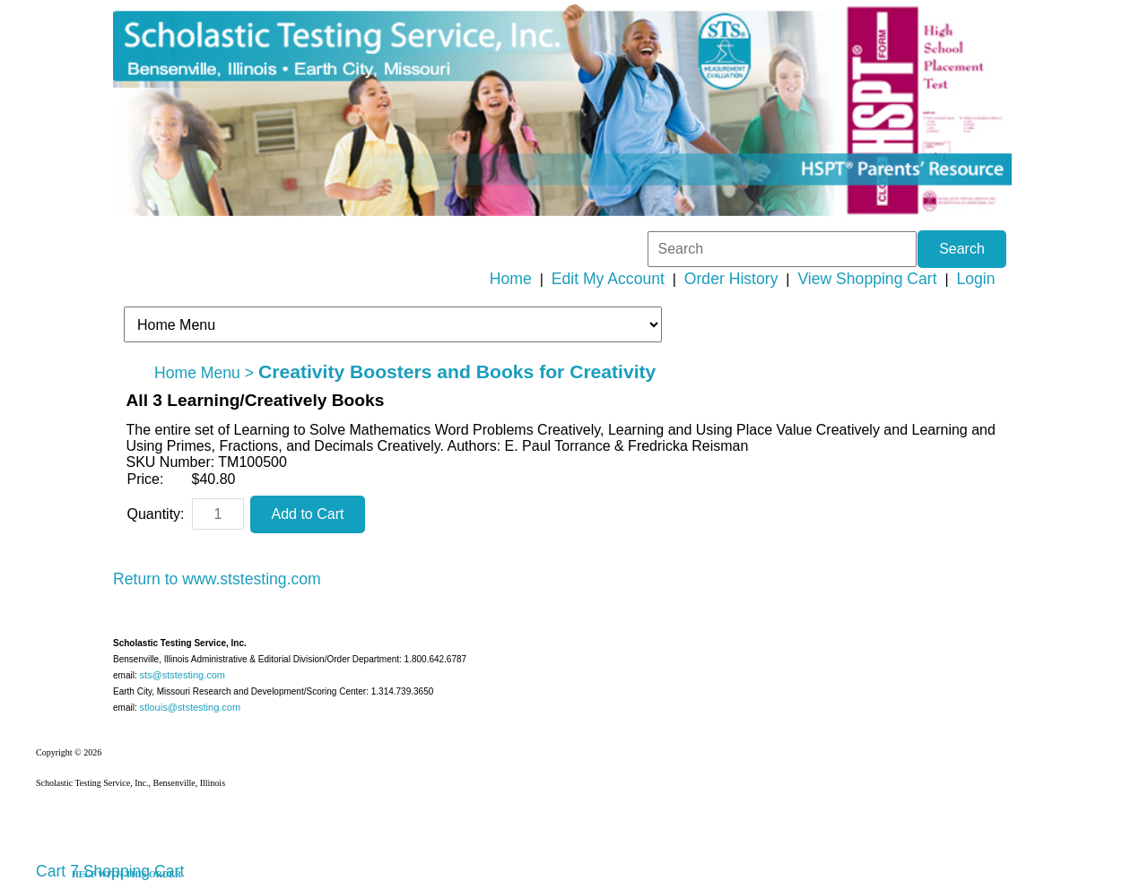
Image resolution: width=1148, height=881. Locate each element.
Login (976, 279)
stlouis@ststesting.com (189, 707)
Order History (731, 279)
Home (511, 279)
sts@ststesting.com (182, 674)
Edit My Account (608, 279)
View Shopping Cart (866, 279)
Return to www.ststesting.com (217, 579)
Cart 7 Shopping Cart (110, 871)
